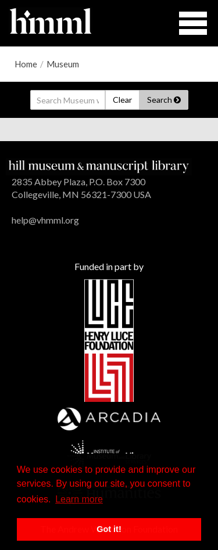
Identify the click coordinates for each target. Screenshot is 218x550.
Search (164, 100)
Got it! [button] (109, 529)
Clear (122, 100)
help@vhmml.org (45, 219)
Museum (63, 64)
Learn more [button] (79, 499)
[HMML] (99, 165)
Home (26, 64)
